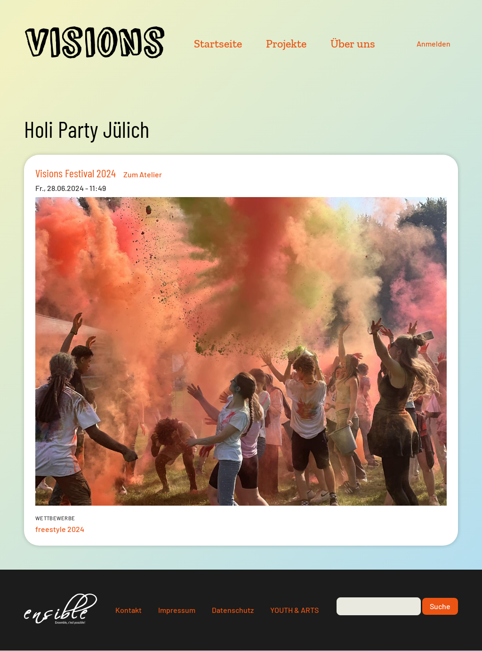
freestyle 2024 (59, 528)
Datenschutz (233, 609)
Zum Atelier (142, 174)
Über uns (352, 43)
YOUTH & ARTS (294, 609)
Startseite (218, 43)
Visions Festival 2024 (75, 173)
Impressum (176, 609)
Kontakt (128, 609)
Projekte (286, 43)
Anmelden (433, 43)
